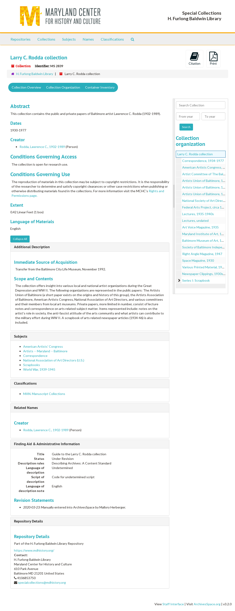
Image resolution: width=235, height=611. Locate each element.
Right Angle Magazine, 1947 (202, 254)
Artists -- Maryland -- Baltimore (45, 351)
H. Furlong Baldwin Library (34, 74)
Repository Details (28, 521)
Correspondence (35, 356)
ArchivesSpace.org (207, 604)
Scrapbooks (31, 365)
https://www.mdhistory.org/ (34, 550)
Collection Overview (26, 87)
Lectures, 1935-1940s (198, 214)
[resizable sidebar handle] (174, 196)
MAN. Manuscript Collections (44, 394)
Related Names (26, 407)
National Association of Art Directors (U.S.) (53, 360)
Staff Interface (173, 604)
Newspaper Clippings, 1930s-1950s (207, 274)
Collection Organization (63, 87)
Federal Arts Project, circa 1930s (205, 207)
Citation (194, 58)
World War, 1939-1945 (39, 369)
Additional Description (32, 246)
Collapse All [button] (20, 239)
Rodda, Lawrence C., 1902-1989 (42, 147)
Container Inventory (100, 87)
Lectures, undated (195, 220)
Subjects (69, 39)
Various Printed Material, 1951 (204, 267)
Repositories (21, 39)
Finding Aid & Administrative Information (47, 444)
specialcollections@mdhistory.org (42, 582)
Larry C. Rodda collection (195, 154)
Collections (46, 39)
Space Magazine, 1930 (198, 260)
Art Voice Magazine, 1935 (200, 227)
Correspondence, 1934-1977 (203, 161)
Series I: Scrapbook (196, 280)
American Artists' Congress (43, 346)
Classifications (112, 39)
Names (88, 39)
